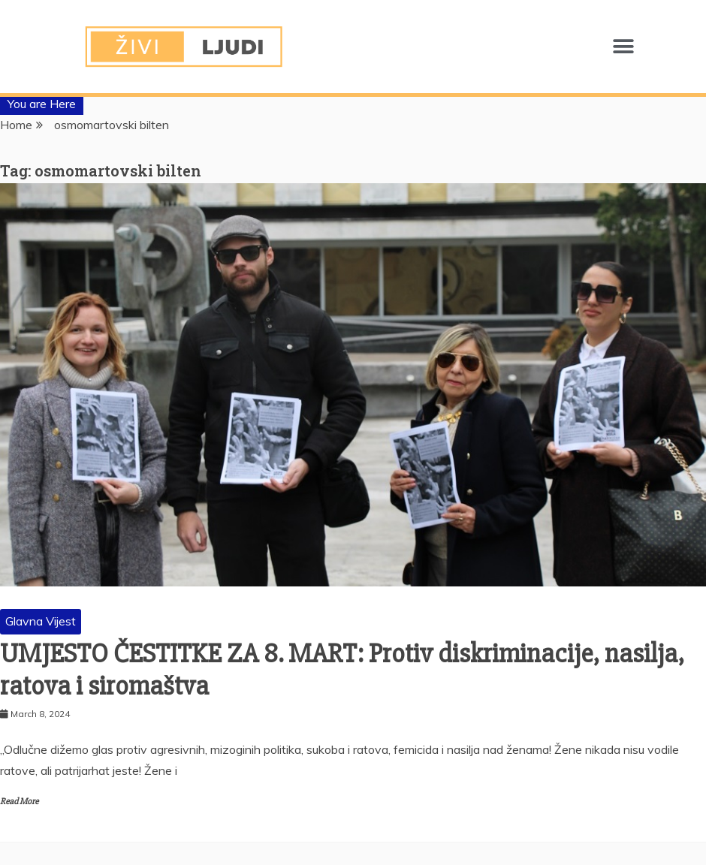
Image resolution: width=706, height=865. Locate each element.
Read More (19, 801)
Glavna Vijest (40, 620)
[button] (623, 47)
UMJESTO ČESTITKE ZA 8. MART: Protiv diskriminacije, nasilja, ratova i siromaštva (342, 670)
